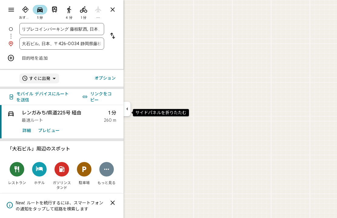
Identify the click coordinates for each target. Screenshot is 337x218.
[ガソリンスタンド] (83, 175)
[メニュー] (11, 10)
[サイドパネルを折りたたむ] (148, 109)
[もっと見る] (128, 173)
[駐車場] (106, 173)
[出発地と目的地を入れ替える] (134, 36)
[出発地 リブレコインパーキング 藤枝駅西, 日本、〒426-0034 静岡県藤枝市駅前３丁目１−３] (84, 29)
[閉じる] (134, 202)
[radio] (47, 11)
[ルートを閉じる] (134, 9)
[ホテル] (61, 173)
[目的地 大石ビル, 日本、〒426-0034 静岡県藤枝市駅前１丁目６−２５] (84, 43)
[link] (83, 122)
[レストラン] (39, 173)
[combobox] (84, 29)
